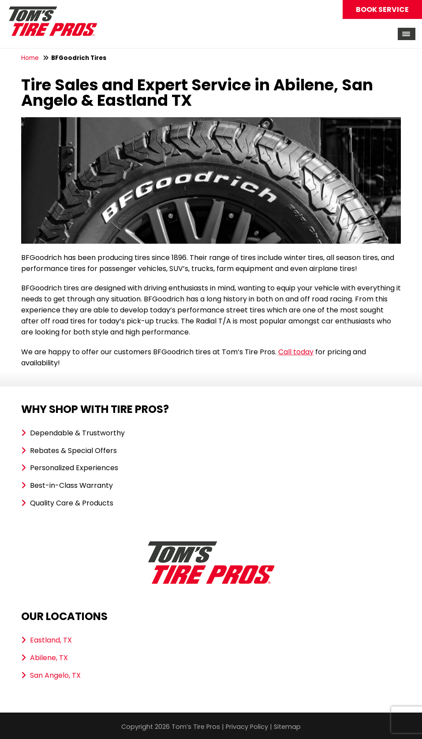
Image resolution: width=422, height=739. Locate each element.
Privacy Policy (247, 726)
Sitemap (287, 726)
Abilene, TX (49, 658)
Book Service (382, 9)
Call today (296, 352)
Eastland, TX (51, 640)
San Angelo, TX (55, 675)
